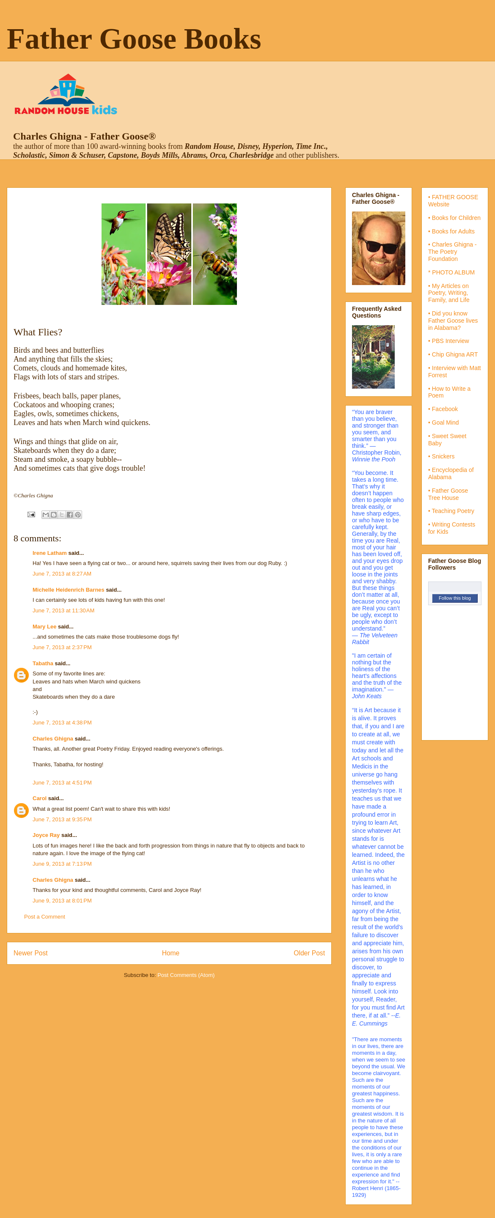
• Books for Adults (451, 231)
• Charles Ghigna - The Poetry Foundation (452, 251)
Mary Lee (44, 626)
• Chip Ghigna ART (453, 354)
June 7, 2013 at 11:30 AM (63, 610)
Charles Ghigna (53, 738)
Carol (40, 798)
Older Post (309, 953)
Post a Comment (44, 917)
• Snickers (441, 456)
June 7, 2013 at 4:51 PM (62, 782)
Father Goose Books (134, 38)
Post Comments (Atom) (185, 975)
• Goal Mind (443, 422)
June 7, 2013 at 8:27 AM (62, 574)
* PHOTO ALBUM (451, 272)
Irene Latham (50, 553)
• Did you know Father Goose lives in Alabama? (453, 320)
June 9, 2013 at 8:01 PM (62, 900)
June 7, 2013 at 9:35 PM (62, 819)
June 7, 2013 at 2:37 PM (62, 647)
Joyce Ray (46, 835)
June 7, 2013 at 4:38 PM (62, 722)
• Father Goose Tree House (448, 494)
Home (171, 953)
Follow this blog (455, 598)
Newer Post (31, 953)
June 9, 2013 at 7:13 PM (62, 864)
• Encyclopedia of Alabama (451, 473)
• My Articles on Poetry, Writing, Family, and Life (449, 293)
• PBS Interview (448, 340)
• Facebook (443, 409)
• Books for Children (454, 217)
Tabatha (43, 663)
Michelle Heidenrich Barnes (68, 590)
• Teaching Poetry (451, 511)
